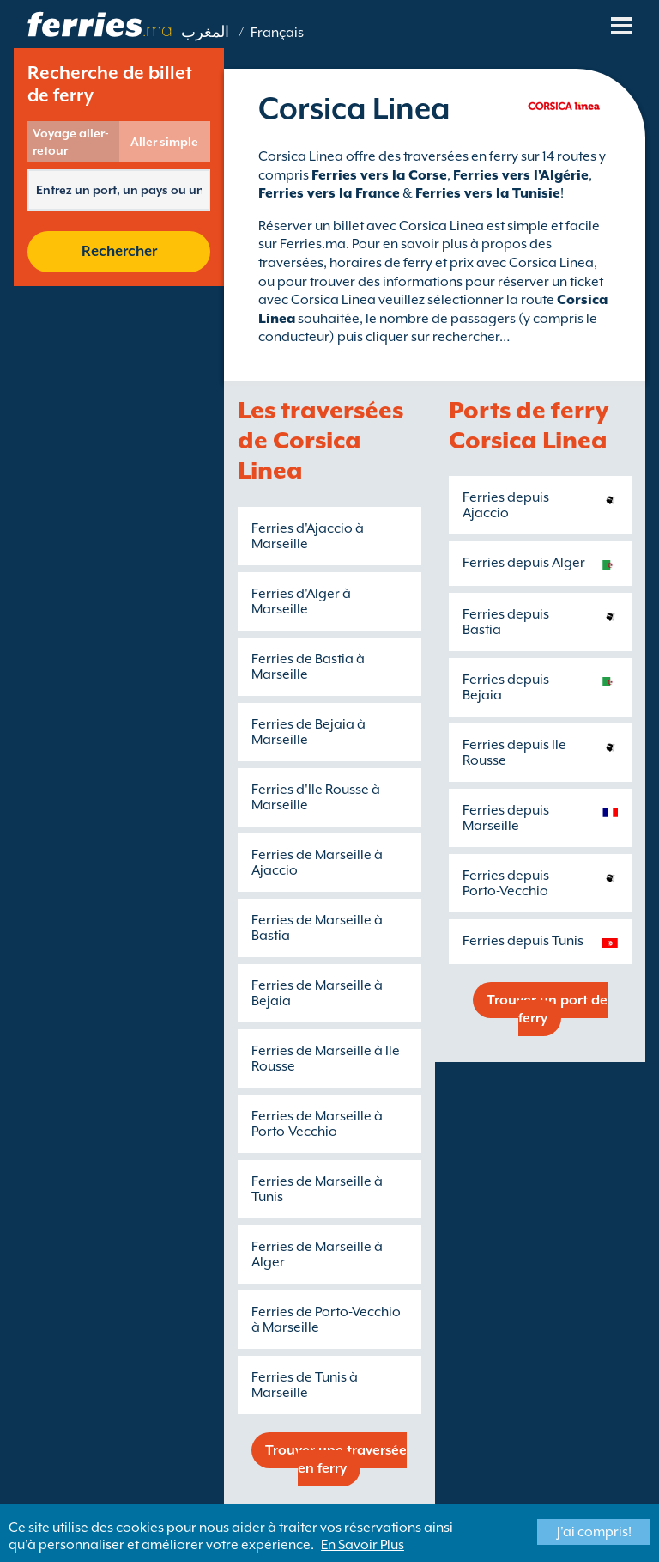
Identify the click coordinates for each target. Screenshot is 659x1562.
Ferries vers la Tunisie (487, 193)
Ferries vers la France (329, 193)
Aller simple (164, 142)
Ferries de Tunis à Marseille (304, 1385)
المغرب (205, 32)
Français (277, 32)
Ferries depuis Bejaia (506, 687)
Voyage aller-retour (71, 141)
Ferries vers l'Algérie (521, 175)
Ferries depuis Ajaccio (506, 505)
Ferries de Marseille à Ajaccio (317, 862)
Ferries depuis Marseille (506, 817)
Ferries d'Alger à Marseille (301, 601)
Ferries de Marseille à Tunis (317, 1189)
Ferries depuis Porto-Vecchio (506, 883)
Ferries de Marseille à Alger (317, 1254)
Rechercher (119, 251)
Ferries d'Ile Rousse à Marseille (315, 797)
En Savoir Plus (362, 1545)
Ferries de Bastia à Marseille (308, 666)
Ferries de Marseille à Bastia (317, 927)
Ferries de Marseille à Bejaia (317, 993)
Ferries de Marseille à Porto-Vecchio (317, 1123)
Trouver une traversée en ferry (336, 1459)
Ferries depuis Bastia (506, 622)
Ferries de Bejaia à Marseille (308, 732)
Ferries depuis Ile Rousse (514, 752)
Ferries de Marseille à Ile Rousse (325, 1058)
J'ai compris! (594, 1532)
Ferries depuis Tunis (523, 941)
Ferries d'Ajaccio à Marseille (307, 536)
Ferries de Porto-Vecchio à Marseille (326, 1319)
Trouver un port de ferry (547, 1009)
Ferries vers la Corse (379, 175)
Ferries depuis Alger (524, 562)
